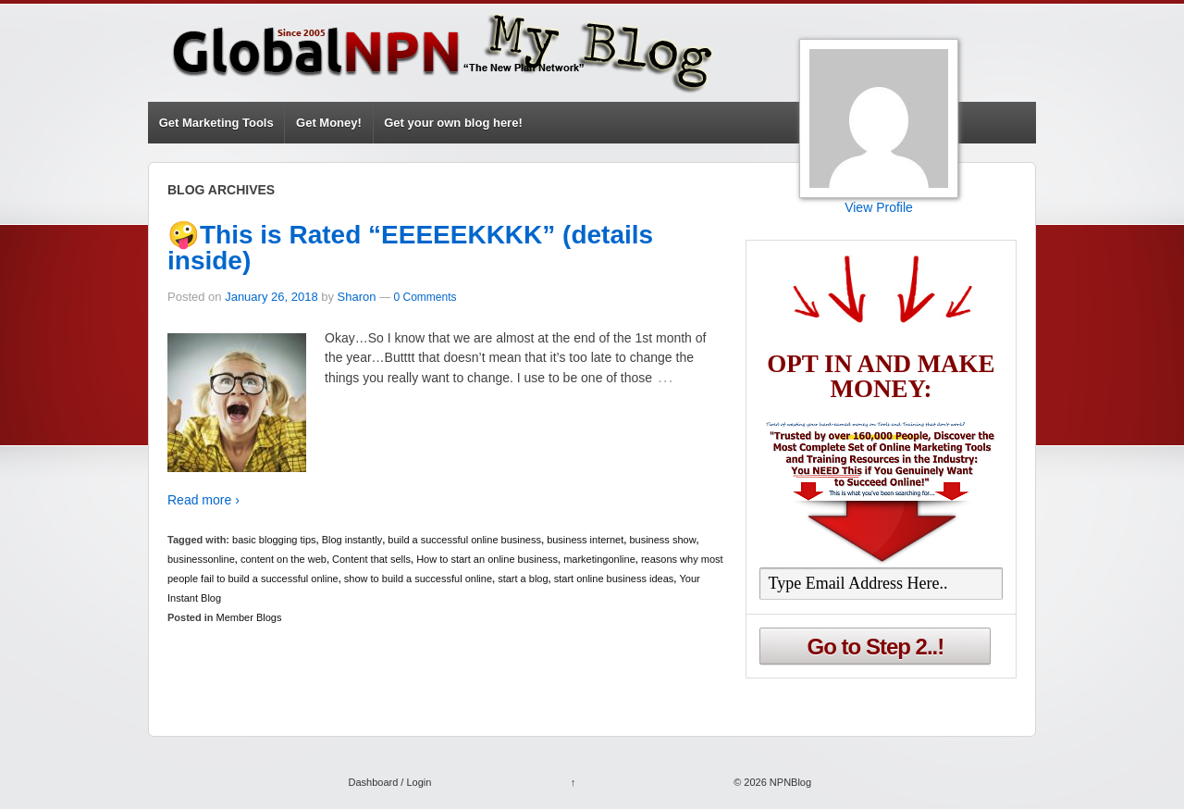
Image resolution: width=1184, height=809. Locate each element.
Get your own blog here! (453, 123)
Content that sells (371, 559)
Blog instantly (352, 539)
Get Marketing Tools (216, 123)
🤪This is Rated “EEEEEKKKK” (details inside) (410, 247)
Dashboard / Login (389, 782)
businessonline (201, 559)
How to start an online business (487, 559)
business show (662, 539)
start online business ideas (614, 578)
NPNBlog (789, 782)
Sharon (357, 297)
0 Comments (424, 297)
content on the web (283, 559)
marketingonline (599, 559)
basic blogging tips (274, 539)
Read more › (203, 499)
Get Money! (329, 123)
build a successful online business (464, 539)
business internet (585, 539)
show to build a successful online (418, 578)
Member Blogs (249, 617)
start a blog (523, 578)
